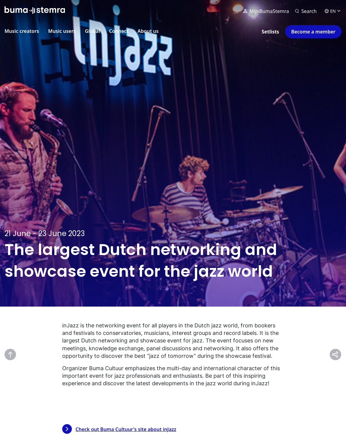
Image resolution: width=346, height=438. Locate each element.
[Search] (306, 12)
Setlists (270, 31)
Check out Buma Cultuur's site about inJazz (119, 429)
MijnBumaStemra (266, 12)
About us (148, 31)
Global (92, 31)
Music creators (22, 31)
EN (332, 12)
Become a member (313, 31)
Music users (62, 31)
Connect (118, 31)
